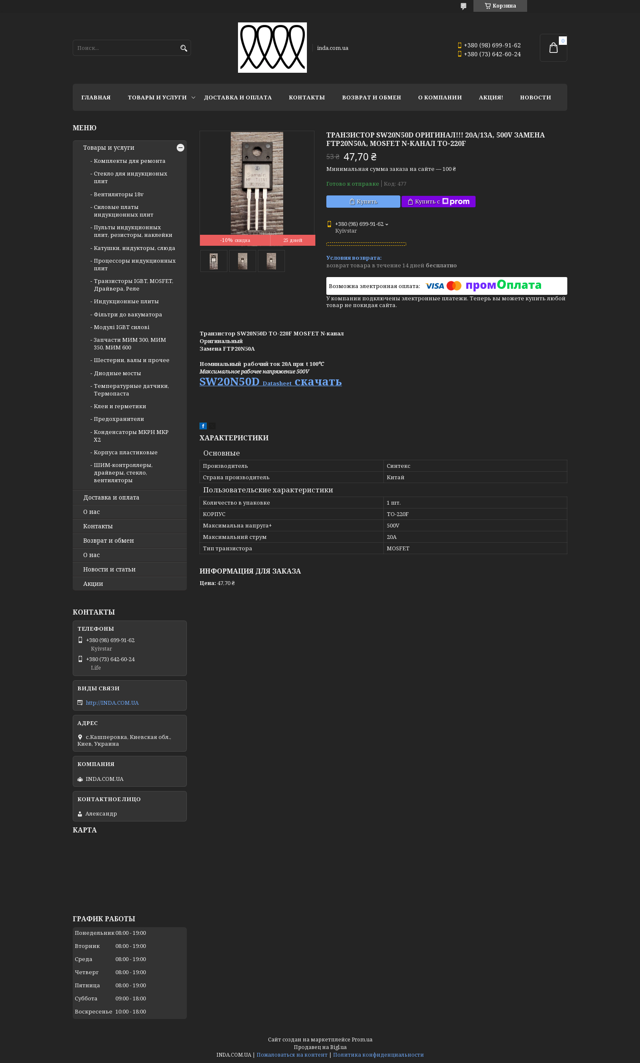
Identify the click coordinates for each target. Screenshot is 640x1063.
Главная (96, 97)
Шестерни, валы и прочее (132, 360)
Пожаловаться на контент (292, 1054)
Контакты (307, 97)
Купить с (442, 202)
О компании (440, 97)
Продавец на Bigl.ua (320, 1047)
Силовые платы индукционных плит (123, 210)
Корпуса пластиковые (126, 452)
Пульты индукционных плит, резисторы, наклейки (133, 231)
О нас (91, 512)
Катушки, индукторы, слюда (134, 248)
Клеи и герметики (120, 406)
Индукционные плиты (126, 301)
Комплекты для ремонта (130, 161)
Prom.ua (362, 1039)
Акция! (491, 97)
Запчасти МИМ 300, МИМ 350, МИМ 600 (130, 343)
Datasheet (277, 383)
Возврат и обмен (371, 97)
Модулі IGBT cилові (122, 327)
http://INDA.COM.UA (112, 702)
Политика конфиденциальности (378, 1054)
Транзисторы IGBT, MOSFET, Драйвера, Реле (133, 284)
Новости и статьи (109, 569)
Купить (367, 201)
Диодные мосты (117, 373)
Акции (93, 584)
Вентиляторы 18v (119, 194)
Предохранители (119, 419)
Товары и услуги (157, 97)
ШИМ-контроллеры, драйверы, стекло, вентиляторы (123, 472)
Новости (535, 97)
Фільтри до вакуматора (128, 314)
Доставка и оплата (238, 97)
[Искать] (183, 48)
